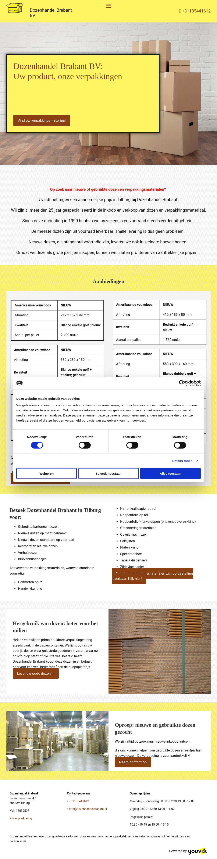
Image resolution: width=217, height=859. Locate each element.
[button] (41, 120)
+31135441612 (196, 11)
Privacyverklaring (21, 818)
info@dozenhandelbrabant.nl (88, 809)
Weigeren (46, 473)
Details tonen (182, 460)
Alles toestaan (170, 473)
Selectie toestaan (109, 473)
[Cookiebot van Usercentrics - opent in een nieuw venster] (182, 383)
